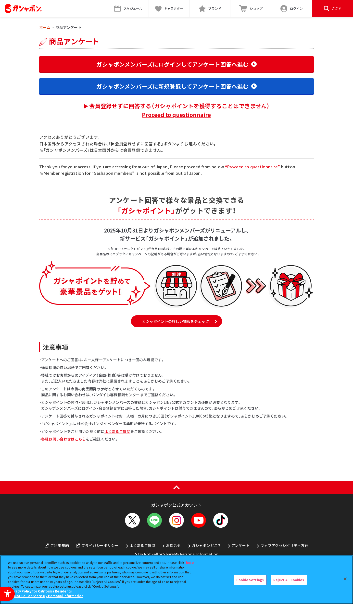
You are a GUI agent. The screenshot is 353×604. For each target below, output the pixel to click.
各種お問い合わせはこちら (63, 438)
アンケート (240, 545)
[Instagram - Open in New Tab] (176, 520)
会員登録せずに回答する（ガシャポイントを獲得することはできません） (179, 110)
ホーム (44, 27)
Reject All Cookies (288, 580)
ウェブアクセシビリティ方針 (284, 545)
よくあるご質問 (117, 431)
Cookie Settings (250, 580)
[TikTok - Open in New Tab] (220, 520)
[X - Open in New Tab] (132, 520)
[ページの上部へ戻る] (176, 487)
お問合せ (173, 545)
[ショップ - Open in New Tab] (250, 8)
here (190, 562)
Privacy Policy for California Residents (40, 591)
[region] (176, 579)
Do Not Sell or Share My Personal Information (178, 554)
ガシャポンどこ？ (206, 545)
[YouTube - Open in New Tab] (198, 520)
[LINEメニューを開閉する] (154, 520)
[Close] (345, 579)
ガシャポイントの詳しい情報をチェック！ (176, 321)
